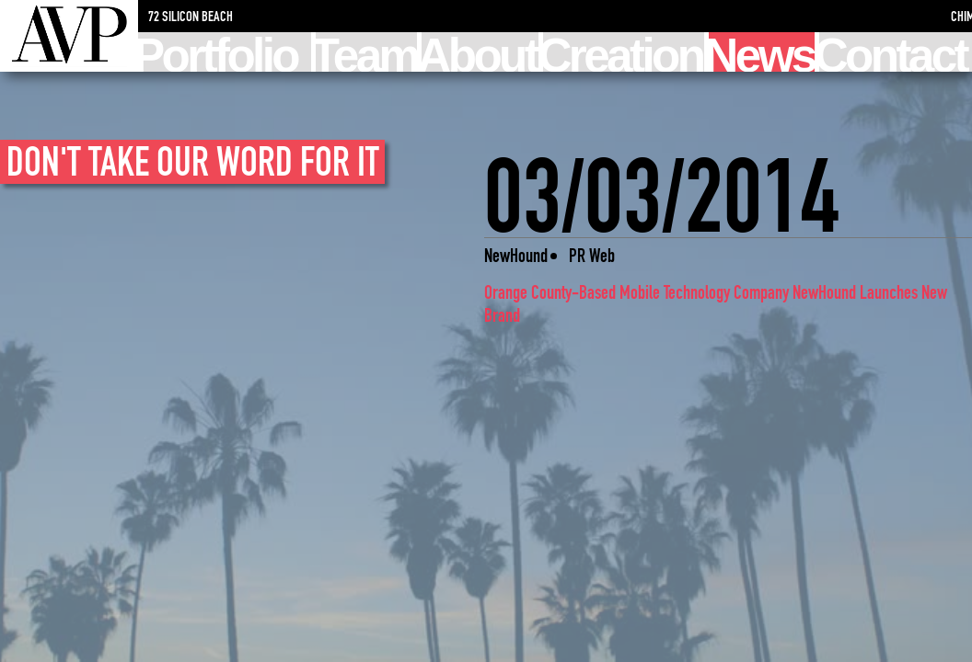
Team (366, 52)
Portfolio (217, 52)
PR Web (592, 255)
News (761, 52)
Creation (623, 52)
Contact (892, 52)
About (479, 52)
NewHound (516, 255)
